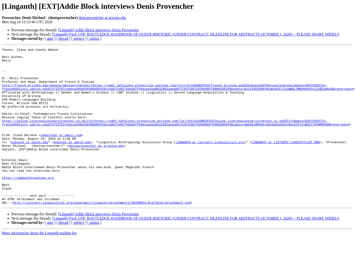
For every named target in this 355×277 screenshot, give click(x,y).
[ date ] (50, 39)
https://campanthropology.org (28, 204)
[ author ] (94, 39)
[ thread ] (63, 39)
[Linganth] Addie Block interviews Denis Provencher (98, 30)
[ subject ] (78, 39)
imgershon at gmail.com (61, 153)
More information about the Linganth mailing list (39, 264)
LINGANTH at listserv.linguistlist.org (210, 161)
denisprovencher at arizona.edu (102, 18)
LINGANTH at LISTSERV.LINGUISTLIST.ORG (285, 161)
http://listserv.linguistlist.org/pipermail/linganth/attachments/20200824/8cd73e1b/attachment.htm (102, 234)
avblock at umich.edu (29, 161)
